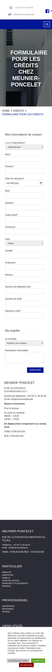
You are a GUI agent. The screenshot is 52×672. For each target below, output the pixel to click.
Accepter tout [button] (38, 661)
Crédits (18, 110)
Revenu (6, 612)
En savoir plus (26, 665)
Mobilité (6, 572)
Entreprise (8, 606)
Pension (6, 586)
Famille (6, 578)
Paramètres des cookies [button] (18, 661)
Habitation (7, 575)
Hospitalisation (10, 580)
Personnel (8, 609)
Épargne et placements (15, 583)
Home (6, 110)
